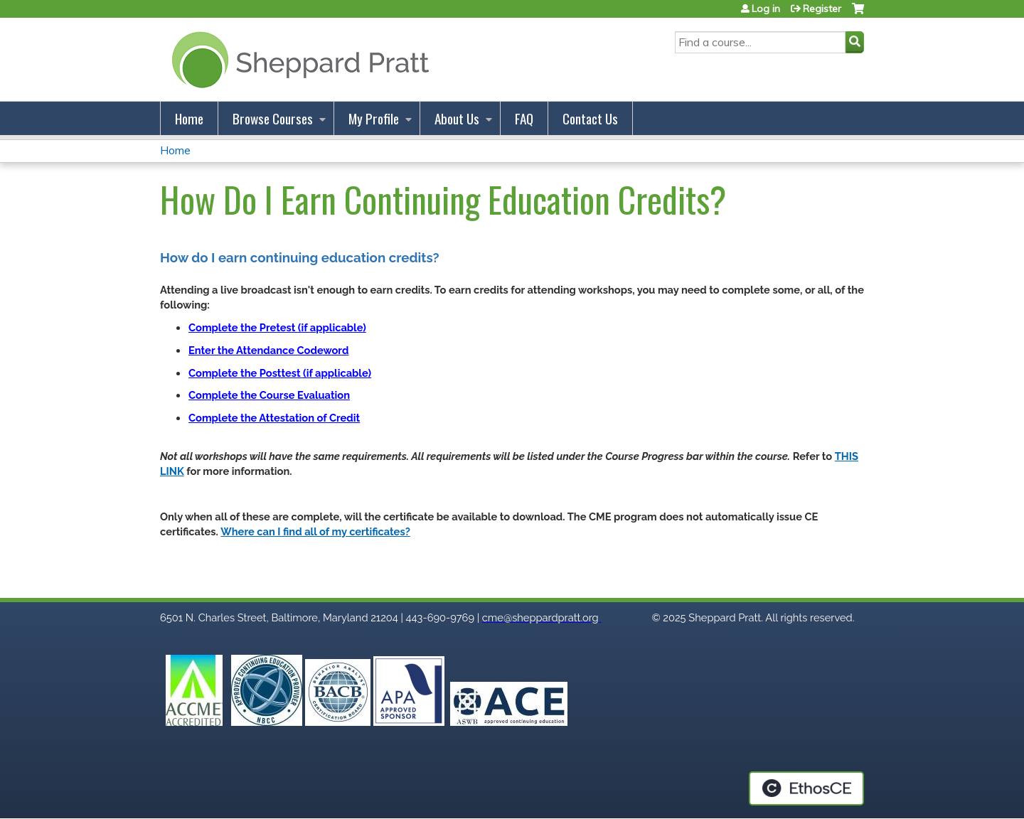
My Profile (373, 118)
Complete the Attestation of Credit (274, 418)
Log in (766, 9)
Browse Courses (273, 118)
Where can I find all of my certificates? (315, 531)
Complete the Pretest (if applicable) (277, 327)
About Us (456, 118)
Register (822, 9)
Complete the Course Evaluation (269, 395)
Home (189, 118)
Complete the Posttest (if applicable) (279, 373)
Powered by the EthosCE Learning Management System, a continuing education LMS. (806, 788)
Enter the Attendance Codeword (268, 350)
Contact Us (590, 118)
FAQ (524, 118)
